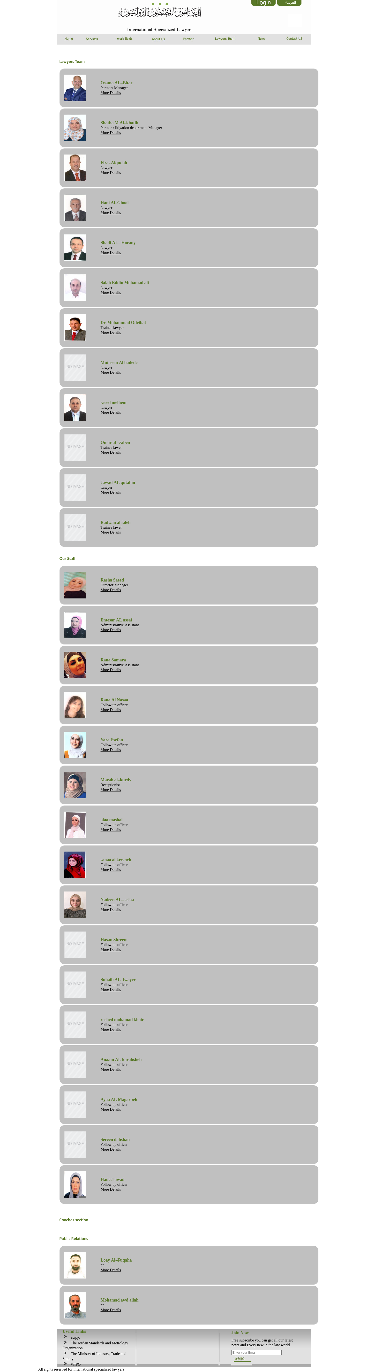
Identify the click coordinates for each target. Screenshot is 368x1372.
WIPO (74, 1365)
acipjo (74, 1337)
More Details (111, 93)
